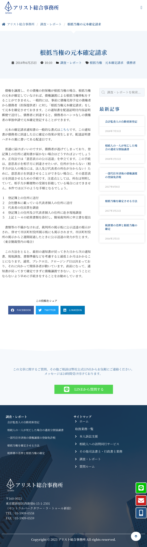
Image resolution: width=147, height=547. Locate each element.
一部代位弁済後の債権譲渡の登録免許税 (121, 175)
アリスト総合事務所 (18, 24)
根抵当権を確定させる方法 (121, 201)
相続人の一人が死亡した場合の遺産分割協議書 (121, 147)
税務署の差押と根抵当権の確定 (121, 227)
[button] (141, 8)
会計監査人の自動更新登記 (121, 121)
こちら (64, 129)
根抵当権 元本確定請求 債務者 (113, 62)
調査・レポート (51, 24)
